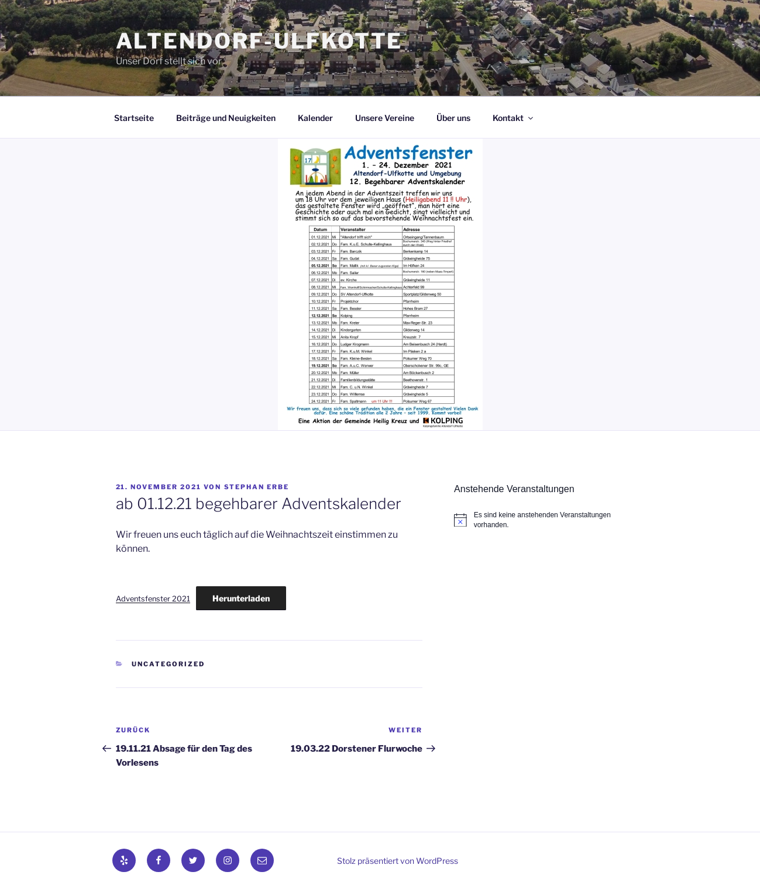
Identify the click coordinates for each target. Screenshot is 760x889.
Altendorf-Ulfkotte (259, 41)
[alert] (549, 520)
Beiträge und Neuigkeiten (226, 118)
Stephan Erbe (257, 487)
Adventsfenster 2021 (153, 598)
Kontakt (514, 118)
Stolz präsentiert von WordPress (397, 861)
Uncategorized (168, 664)
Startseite (134, 118)
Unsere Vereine (384, 118)
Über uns (453, 118)
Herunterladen (241, 598)
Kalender (315, 118)
